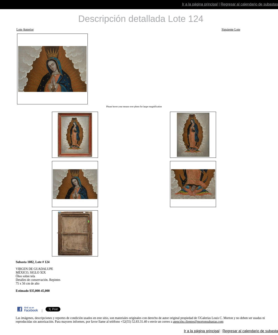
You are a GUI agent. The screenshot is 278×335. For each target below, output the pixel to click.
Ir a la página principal (200, 4)
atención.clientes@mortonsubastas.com (198, 321)
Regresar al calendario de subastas (249, 4)
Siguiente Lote (230, 29)
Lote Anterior (25, 29)
